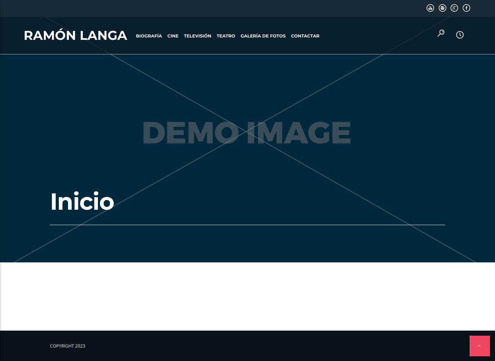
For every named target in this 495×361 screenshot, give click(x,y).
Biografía (149, 36)
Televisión (197, 36)
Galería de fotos (263, 36)
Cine (173, 36)
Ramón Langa (75, 35)
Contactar (305, 36)
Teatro (226, 36)
